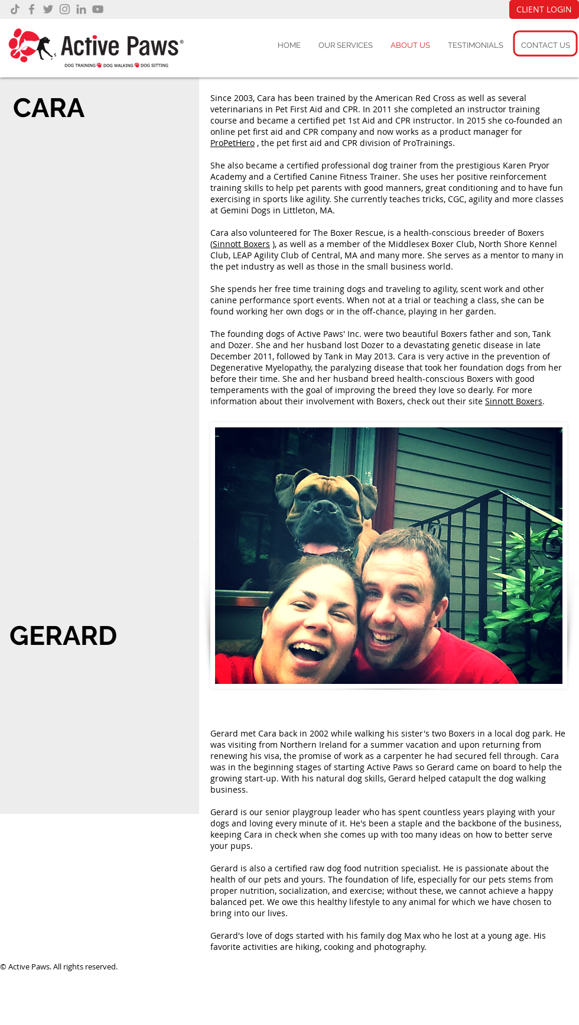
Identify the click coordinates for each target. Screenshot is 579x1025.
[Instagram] (64, 9)
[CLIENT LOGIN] (544, 9)
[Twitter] (48, 9)
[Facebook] (31, 9)
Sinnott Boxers (241, 243)
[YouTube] (98, 9)
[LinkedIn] (81, 9)
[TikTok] (15, 9)
